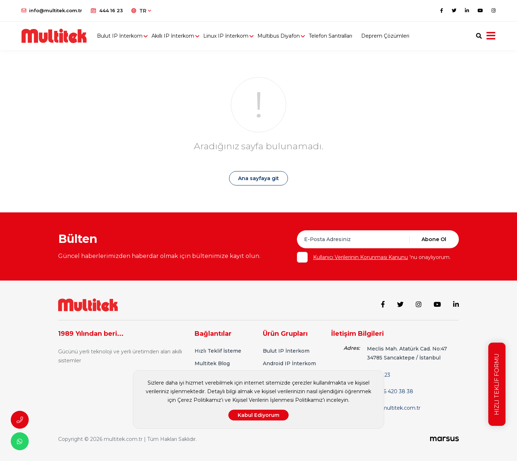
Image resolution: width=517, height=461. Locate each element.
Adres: (352, 348)
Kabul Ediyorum (258, 415)
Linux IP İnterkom (225, 36)
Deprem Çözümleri (385, 36)
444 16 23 (107, 10)
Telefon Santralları (330, 36)
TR (141, 10)
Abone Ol (433, 239)
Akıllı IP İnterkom (173, 36)
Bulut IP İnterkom (120, 36)
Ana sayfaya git (258, 178)
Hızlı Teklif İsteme (218, 351)
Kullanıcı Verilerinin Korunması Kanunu (360, 257)
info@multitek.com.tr (52, 10)
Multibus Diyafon (278, 36)
